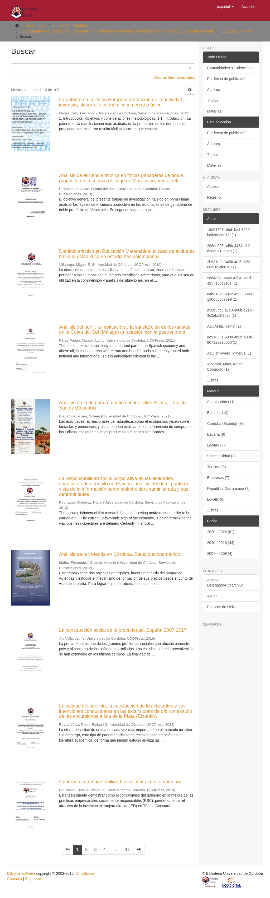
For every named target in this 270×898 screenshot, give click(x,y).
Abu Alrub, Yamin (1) (224, 326)
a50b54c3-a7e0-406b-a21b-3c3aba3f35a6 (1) (230, 313)
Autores (213, 89)
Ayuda (212, 596)
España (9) (216, 434)
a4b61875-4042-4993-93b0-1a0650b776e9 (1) (230, 296)
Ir (190, 68)
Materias (214, 111)
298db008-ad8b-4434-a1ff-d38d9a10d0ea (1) (229, 248)
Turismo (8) (216, 467)
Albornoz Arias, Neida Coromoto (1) (225, 366)
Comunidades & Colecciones (231, 68)
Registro (214, 197)
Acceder (214, 186)
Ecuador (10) (218, 413)
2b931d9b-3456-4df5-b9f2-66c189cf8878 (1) (229, 264)
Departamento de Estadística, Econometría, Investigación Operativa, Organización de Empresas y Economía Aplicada (117, 31)
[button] (225, 6)
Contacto (14, 879)
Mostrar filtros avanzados (174, 78)
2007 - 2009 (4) (220, 553)
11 (127, 849)
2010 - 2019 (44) (221, 543)
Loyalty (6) (215, 499)
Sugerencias (35, 879)
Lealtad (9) (216, 445)
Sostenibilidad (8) (221, 456)
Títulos (212, 100)
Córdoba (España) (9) (225, 423)
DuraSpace (85, 873)
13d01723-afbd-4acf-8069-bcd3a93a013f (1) (229, 232)
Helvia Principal (33, 26)
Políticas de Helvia (222, 607)
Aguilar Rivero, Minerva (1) (229, 353)
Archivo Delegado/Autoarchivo (225, 582)
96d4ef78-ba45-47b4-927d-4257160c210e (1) (229, 280)
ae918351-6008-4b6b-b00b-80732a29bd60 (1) (230, 340)
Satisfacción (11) (221, 402)
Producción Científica (70, 26)
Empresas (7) (218, 478)
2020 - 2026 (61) (221, 532)
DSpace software (21, 873)
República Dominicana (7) (228, 488)
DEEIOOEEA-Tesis (236, 31)
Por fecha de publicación (227, 79)
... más (212, 380)
